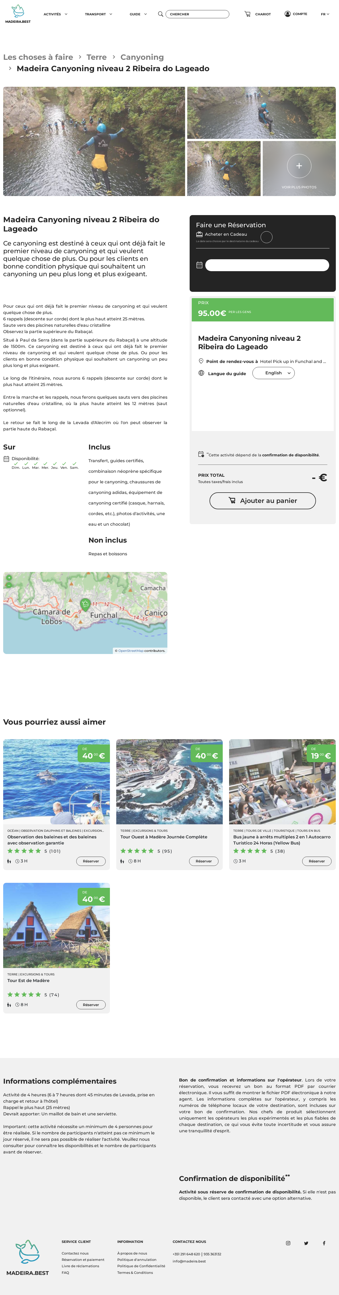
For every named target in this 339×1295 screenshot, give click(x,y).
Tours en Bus (308, 831)
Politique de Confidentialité (141, 1266)
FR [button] (323, 14)
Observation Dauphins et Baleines (51, 831)
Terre (97, 57)
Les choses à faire (38, 57)
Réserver (91, 861)
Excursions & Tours (150, 831)
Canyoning (142, 57)
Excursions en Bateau (103, 831)
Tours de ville (258, 831)
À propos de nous (132, 1253)
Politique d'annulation (137, 1260)
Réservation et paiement (83, 1260)
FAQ (65, 1273)
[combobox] (273, 373)
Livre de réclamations (80, 1266)
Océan (13, 831)
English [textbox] (273, 372)
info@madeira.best (189, 1261)
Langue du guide (222, 373)
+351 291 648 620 (186, 1254)
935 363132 (212, 1254)
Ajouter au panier (262, 501)
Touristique (284, 831)
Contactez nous (75, 1253)
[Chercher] (198, 14)
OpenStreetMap (131, 651)
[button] (66, 14)
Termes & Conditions (135, 1273)
